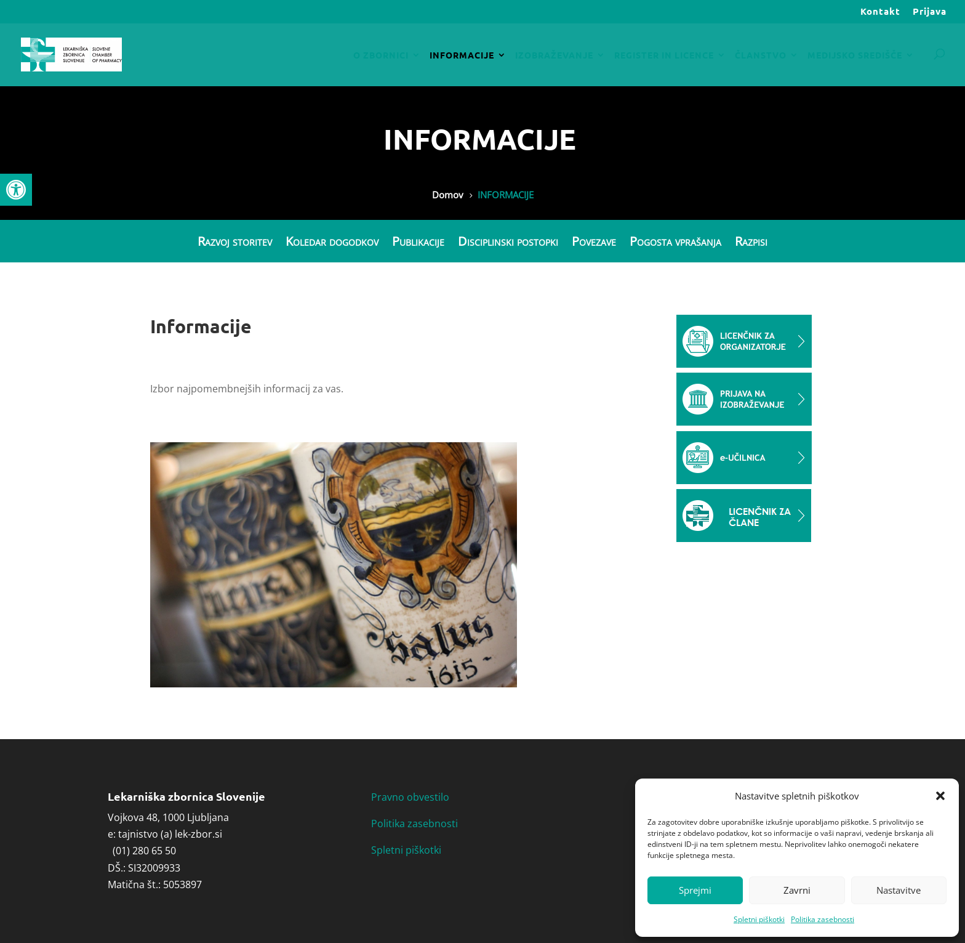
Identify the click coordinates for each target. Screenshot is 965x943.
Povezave (594, 242)
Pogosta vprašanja (675, 242)
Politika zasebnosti (822, 919)
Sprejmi (695, 890)
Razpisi (751, 242)
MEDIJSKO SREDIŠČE (854, 55)
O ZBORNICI (381, 55)
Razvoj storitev (235, 242)
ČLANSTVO (761, 55)
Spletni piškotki (759, 919)
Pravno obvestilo (410, 797)
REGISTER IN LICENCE (664, 55)
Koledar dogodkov (332, 242)
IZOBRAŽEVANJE (554, 55)
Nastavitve (898, 890)
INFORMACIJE (462, 55)
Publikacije (418, 242)
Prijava (930, 12)
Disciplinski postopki (508, 242)
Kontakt (880, 12)
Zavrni (797, 890)
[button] (16, 190)
